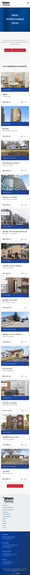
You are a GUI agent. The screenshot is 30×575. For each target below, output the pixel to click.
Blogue (4, 525)
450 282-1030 (8, 564)
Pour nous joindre (18, 50)
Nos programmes (6, 514)
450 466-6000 (8, 539)
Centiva (18, 573)
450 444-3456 (8, 547)
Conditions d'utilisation (16, 570)
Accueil (8, 50)
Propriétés (5, 505)
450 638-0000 (8, 555)
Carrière (5, 523)
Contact (5, 527)
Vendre (4, 518)
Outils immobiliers (7, 516)
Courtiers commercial (8, 507)
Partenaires (5, 512)
